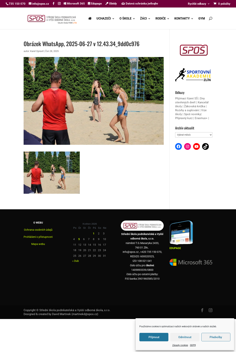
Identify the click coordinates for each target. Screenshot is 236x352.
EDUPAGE (175, 248)
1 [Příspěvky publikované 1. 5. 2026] (93, 233)
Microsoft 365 (74, 3)
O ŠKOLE (125, 18)
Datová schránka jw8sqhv (140, 3)
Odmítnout (184, 337)
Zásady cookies (180, 345)
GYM (201, 18)
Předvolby (216, 337)
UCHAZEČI (103, 18)
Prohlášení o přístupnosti (38, 236)
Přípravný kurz (184, 118)
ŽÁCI (143, 18)
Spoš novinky (192, 114)
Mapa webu (38, 243)
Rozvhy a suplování (187, 110)
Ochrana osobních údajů (38, 229)
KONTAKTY (182, 18)
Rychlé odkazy (197, 3)
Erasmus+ (201, 118)
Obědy (111, 3)
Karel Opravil (36, 51)
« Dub (75, 260)
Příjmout (154, 337)
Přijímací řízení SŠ (186, 98)
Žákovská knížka (194, 106)
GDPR (193, 345)
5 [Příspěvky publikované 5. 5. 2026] (79, 239)
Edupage (95, 3)
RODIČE (160, 18)
